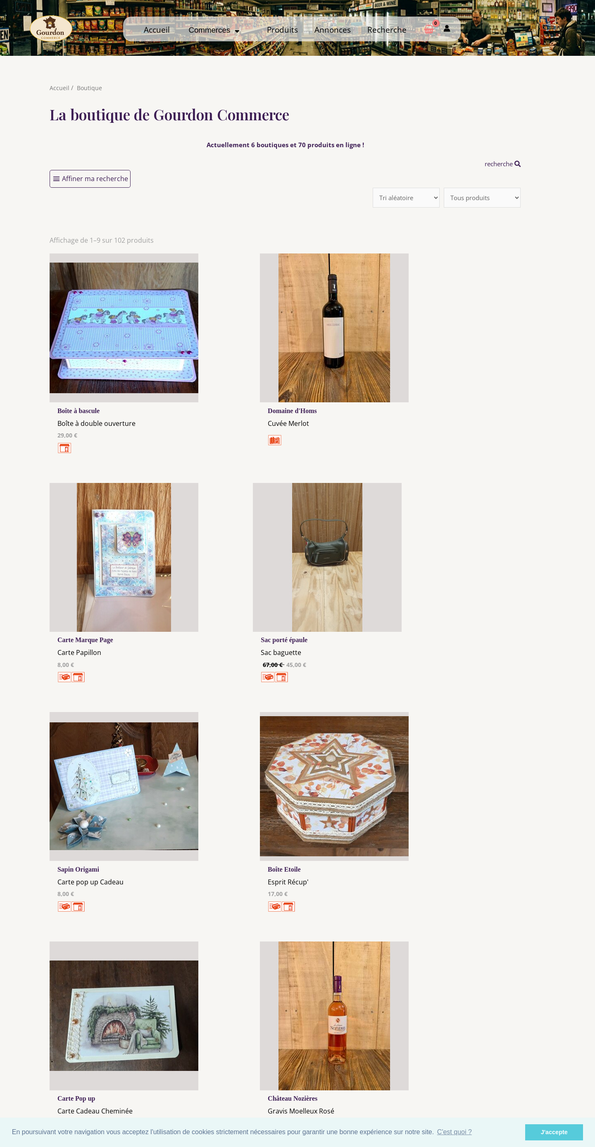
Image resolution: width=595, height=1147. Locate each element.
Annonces (332, 29)
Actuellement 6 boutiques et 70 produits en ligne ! (285, 144)
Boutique (90, 88)
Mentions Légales (233, 1070)
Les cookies (233, 1078)
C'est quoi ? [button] (454, 1131)
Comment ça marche (491, 1076)
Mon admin (491, 1092)
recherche (501, 163)
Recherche (387, 29)
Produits (282, 29)
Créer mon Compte (362, 1084)
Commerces (213, 30)
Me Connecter (362, 1076)
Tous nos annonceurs (233, 1086)
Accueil (157, 29)
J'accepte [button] (554, 1132)
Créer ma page (491, 1084)
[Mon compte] (446, 29)
